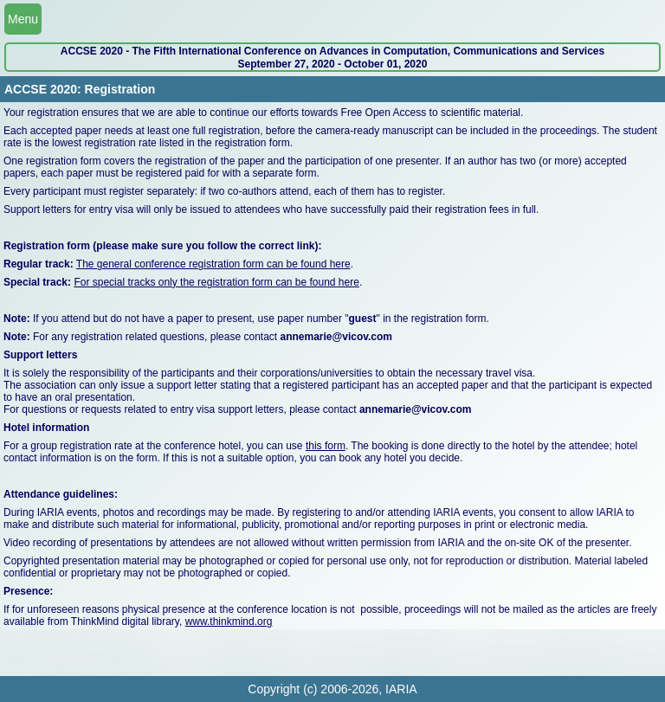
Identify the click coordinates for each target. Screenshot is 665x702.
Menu (23, 19)
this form (325, 446)
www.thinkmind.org (229, 621)
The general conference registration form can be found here (213, 264)
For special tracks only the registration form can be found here (216, 282)
